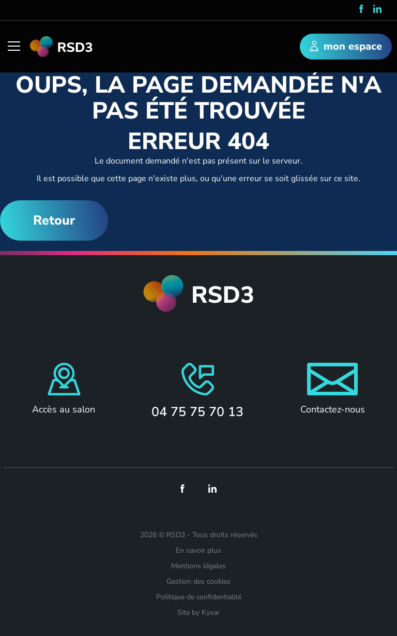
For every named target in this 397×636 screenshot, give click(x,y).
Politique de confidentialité (198, 597)
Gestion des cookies (198, 581)
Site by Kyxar (198, 612)
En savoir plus (198, 550)
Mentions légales (198, 566)
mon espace (346, 47)
